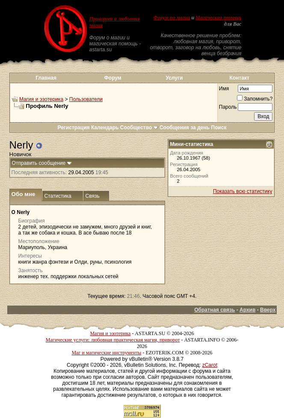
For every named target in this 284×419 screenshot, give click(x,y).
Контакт (239, 78)
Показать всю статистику (242, 191)
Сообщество (139, 128)
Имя (224, 89)
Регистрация (73, 128)
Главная (46, 78)
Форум (112, 78)
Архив (247, 310)
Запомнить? (254, 99)
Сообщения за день (185, 128)
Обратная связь (214, 310)
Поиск (219, 128)
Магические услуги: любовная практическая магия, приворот (113, 340)
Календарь (105, 128)
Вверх (267, 310)
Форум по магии (171, 18)
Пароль (228, 107)
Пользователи (86, 99)
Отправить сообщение (39, 163)
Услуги (174, 78)
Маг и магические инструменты (106, 353)
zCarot (209, 365)
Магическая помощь (218, 18)
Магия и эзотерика (41, 99)
